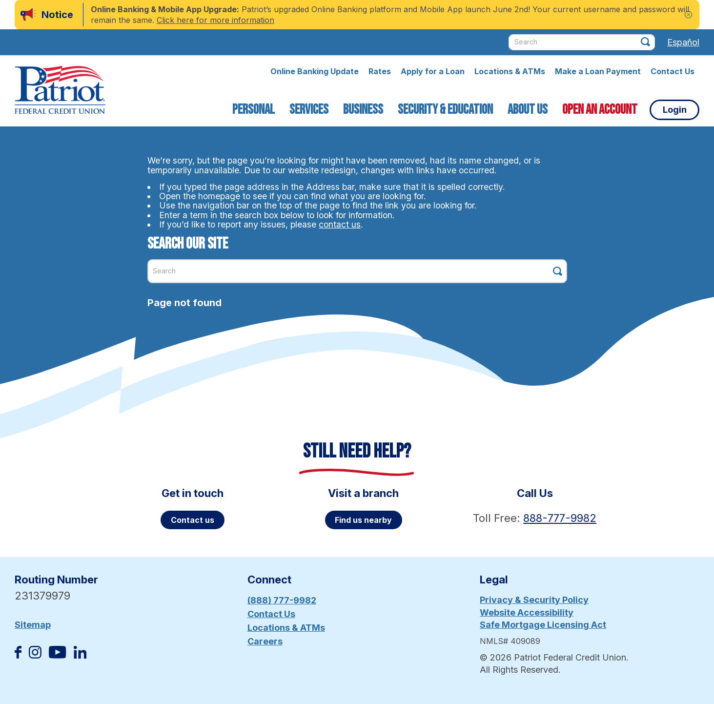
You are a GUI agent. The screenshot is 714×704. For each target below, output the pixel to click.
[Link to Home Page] (60, 91)
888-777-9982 (559, 518)
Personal (253, 110)
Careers (265, 641)
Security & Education (445, 110)
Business (363, 110)
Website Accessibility (526, 612)
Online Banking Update (314, 71)
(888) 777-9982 (281, 600)
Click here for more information (215, 20)
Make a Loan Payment (598, 71)
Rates (379, 71)
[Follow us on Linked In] (80, 655)
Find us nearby (363, 520)
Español (683, 42)
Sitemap (33, 625)
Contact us (192, 520)
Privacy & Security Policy (534, 600)
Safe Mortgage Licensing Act (543, 625)
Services (308, 110)
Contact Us (672, 71)
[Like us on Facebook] (18, 655)
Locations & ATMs (509, 71)
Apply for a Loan (433, 71)
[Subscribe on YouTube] (57, 655)
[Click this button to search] (645, 41)
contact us (340, 224)
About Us (528, 110)
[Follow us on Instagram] (35, 655)
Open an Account (599, 110)
